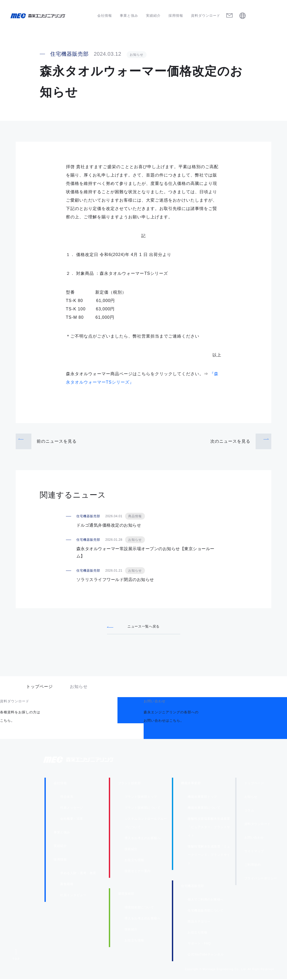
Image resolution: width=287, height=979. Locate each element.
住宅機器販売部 (192, 887)
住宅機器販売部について (206, 912)
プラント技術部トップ (141, 798)
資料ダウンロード (205, 16)
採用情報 (175, 16)
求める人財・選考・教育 (78, 874)
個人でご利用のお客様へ (206, 901)
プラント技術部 (129, 785)
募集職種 (66, 885)
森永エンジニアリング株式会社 (83, 761)
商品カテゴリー (199, 923)
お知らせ (250, 798)
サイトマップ (254, 853)
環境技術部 (126, 895)
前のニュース (57, 441)
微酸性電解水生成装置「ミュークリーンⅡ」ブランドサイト (209, 856)
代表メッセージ (71, 809)
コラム (249, 812)
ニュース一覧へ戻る (143, 626)
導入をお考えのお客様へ (143, 839)
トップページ (39, 688)
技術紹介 (131, 850)
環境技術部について (139, 909)
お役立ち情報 (134, 861)
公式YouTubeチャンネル (206, 956)
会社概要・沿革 (71, 820)
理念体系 (66, 798)
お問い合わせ (254, 839)
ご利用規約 (252, 866)
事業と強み (129, 16)
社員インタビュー (73, 896)
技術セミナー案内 (138, 872)
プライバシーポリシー (260, 880)
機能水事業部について (204, 809)
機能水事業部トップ (202, 798)
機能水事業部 (191, 785)
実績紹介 (153, 16)
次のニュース (230, 441)
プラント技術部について (143, 809)
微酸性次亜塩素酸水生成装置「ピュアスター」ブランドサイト (209, 828)
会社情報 (104, 16)
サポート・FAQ (199, 945)
